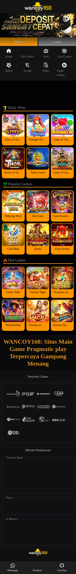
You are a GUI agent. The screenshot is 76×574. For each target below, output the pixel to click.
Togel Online (62, 71)
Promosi (37, 567)
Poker (46, 68)
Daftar (19, 42)
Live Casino (64, 54)
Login (57, 42)
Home (9, 54)
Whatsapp (12, 567)
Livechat (61, 567)
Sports (9, 68)
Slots (46, 54)
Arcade (27, 68)
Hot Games (27, 54)
